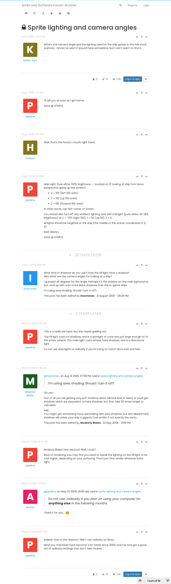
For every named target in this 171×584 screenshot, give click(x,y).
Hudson (30, 158)
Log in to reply (132, 79)
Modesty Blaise (30, 393)
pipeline (30, 116)
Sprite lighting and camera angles (121, 376)
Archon (30, 507)
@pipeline (50, 491)
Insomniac (30, 288)
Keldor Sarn (30, 60)
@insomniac (51, 376)
